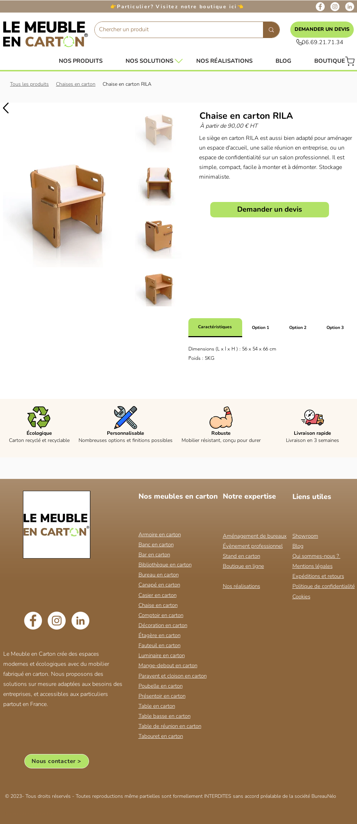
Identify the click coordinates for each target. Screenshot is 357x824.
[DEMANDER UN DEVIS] (322, 30)
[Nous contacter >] (56, 761)
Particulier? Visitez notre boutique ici (177, 6)
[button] (149, 61)
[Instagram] (334, 6)
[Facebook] (320, 6)
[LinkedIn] (349, 6)
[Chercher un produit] (173, 30)
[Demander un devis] (269, 209)
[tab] (215, 327)
